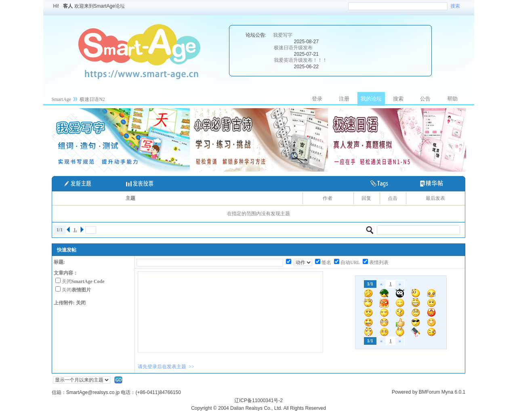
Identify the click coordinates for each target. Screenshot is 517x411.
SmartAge (61, 99)
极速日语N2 (92, 99)
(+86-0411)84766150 (158, 392)
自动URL (350, 262)
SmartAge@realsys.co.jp (93, 392)
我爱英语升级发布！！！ (300, 60)
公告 (425, 99)
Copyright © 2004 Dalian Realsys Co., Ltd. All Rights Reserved (258, 408)
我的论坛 (371, 99)
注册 (344, 99)
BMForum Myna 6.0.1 (442, 392)
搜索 (455, 6)
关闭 (83, 281)
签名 (326, 262)
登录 (317, 99)
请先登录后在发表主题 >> (166, 366)
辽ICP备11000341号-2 (258, 400)
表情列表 (379, 262)
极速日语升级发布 (293, 47)
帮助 (452, 99)
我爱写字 (282, 35)
